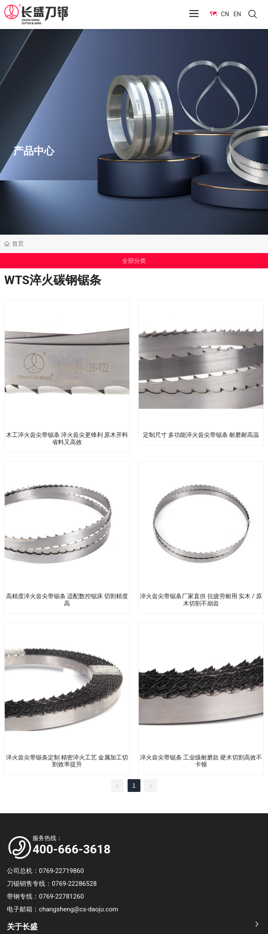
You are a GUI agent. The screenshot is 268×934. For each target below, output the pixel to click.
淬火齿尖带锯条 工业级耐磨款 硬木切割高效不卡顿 (201, 761)
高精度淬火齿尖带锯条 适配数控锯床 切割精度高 (67, 600)
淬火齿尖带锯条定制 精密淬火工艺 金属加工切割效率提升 (67, 761)
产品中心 (33, 151)
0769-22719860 (63, 871)
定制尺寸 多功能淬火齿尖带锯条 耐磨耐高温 (201, 434)
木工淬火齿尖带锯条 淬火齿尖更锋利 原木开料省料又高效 (67, 438)
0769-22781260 (61, 896)
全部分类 (134, 260)
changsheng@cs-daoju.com (78, 909)
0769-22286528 (76, 883)
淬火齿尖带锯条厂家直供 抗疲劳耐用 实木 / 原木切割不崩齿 (201, 600)
